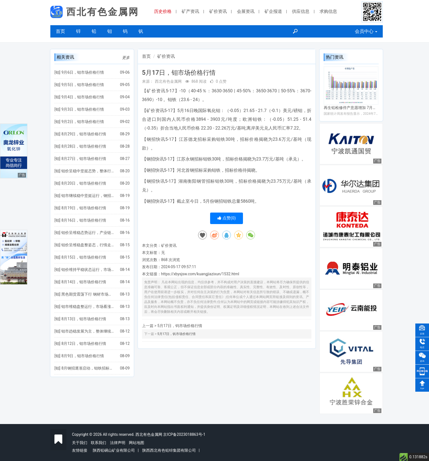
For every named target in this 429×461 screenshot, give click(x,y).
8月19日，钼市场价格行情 (83, 208)
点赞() (227, 218)
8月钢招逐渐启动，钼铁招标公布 (87, 368)
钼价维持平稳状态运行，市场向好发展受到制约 (87, 269)
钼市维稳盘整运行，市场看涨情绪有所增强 (87, 306)
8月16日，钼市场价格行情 (83, 220)
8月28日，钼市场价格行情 (83, 146)
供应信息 (300, 11)
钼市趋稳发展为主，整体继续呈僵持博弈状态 (87, 331)
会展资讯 (245, 11)
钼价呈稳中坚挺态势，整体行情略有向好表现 (87, 171)
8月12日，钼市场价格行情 (83, 343)
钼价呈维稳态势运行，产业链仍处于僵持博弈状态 (87, 232)
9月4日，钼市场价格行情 (82, 97)
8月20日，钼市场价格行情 (83, 183)
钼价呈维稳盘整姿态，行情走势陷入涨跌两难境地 (87, 245)
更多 (126, 57)
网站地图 (136, 442)
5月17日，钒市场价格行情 (176, 334)
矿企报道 (273, 11)
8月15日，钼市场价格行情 (83, 257)
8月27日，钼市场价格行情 (83, 158)
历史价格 (163, 11)
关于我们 (79, 442)
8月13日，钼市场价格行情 (83, 319)
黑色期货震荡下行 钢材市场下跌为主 (87, 294)
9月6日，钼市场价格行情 (82, 72)
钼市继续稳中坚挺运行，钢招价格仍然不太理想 (87, 195)
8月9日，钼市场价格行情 (82, 356)
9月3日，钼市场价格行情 (82, 109)
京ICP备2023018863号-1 (184, 434)
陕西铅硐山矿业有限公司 (114, 450)
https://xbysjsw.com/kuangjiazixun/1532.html (200, 274)
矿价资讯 (218, 11)
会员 (366, 31)
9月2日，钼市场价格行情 (82, 121)
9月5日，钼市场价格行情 (82, 84)
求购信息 (328, 11)
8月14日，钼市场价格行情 (83, 282)
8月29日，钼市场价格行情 (83, 134)
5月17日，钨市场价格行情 (179, 325)
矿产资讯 (190, 11)
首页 (60, 31)
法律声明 (117, 442)
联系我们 (98, 442)
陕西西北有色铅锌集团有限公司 (169, 450)
